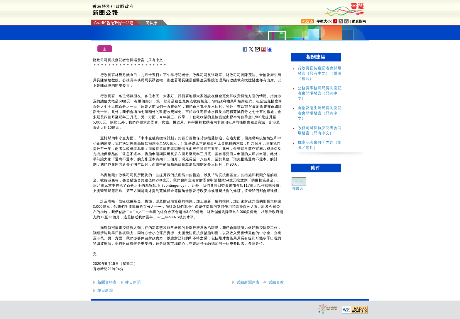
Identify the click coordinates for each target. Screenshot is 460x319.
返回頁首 (276, 282)
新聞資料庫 (106, 282)
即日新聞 (105, 290)
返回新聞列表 (247, 282)
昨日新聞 (133, 282)
